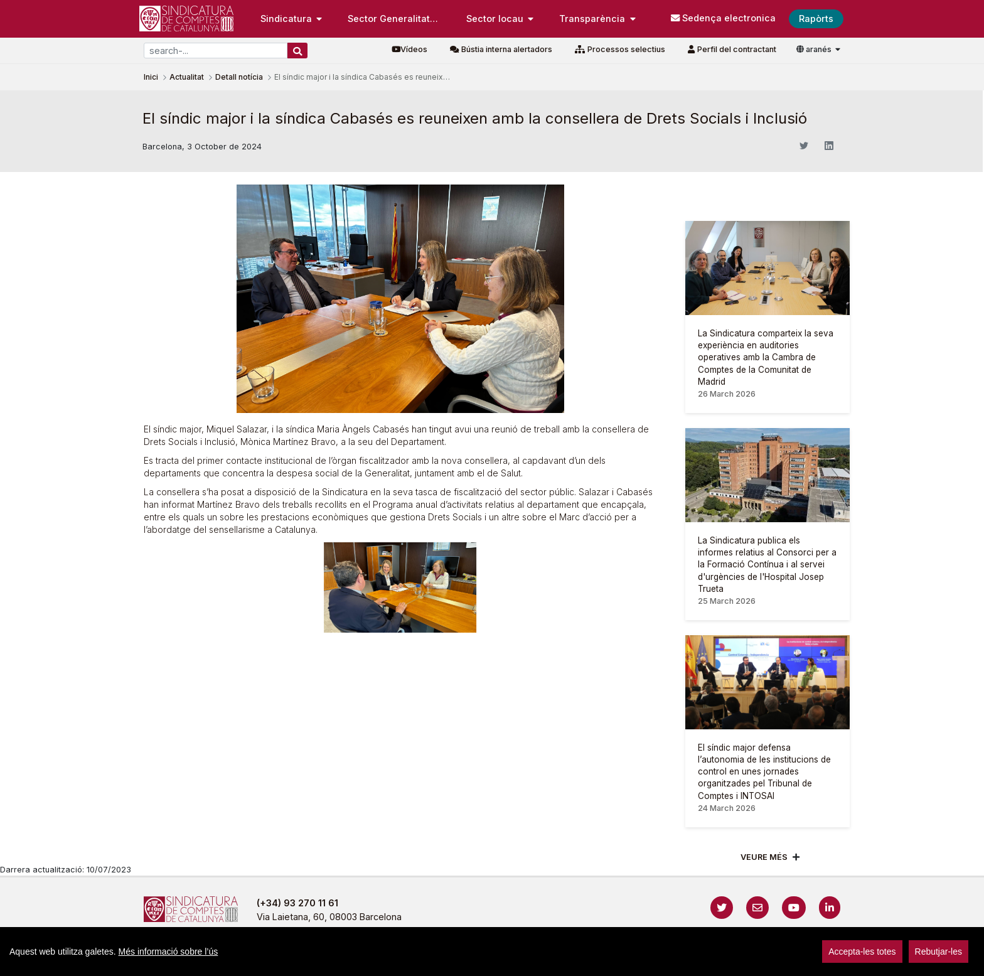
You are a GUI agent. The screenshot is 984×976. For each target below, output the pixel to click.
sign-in (794, 960)
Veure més (764, 857)
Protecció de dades (626, 960)
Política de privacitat (468, 960)
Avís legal (386, 960)
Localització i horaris (728, 960)
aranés (814, 49)
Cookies (548, 960)
